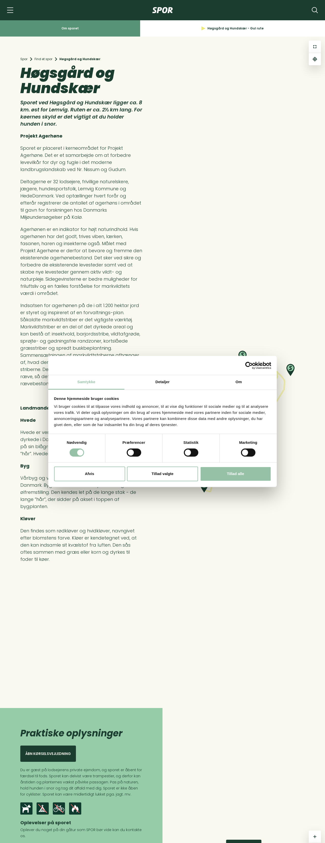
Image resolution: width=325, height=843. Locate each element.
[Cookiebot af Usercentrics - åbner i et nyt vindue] (249, 365)
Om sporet (70, 28)
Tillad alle (235, 473)
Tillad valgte (162, 473)
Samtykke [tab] (86, 382)
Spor (23, 59)
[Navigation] (10, 10)
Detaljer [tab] (162, 382)
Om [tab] (238, 382)
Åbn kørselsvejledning (48, 753)
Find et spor (43, 59)
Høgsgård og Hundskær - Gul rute (232, 28)
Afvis (89, 473)
